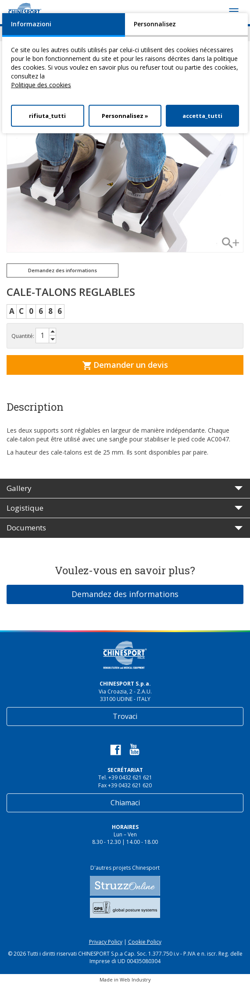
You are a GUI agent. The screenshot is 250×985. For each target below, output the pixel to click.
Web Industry (135, 979)
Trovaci (125, 716)
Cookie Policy (144, 942)
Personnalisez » (125, 116)
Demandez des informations (62, 270)
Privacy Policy (105, 942)
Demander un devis (125, 364)
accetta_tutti (202, 116)
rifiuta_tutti (47, 116)
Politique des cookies (41, 85)
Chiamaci (125, 802)
